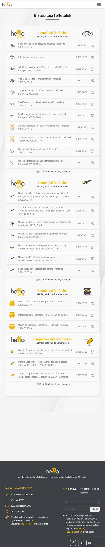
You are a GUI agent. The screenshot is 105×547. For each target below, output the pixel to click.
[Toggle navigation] (99, 4)
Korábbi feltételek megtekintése (53, 171)
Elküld (95, 509)
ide (31, 520)
